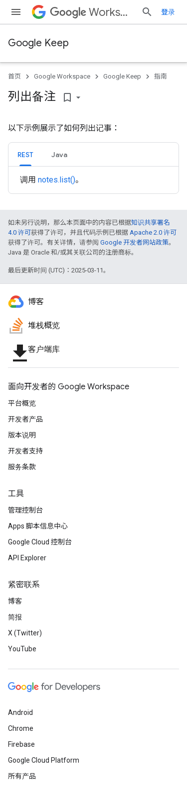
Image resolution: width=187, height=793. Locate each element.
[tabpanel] (93, 180)
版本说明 (22, 435)
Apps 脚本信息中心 (38, 526)
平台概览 (22, 403)
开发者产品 (25, 419)
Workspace (91, 12)
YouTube (22, 649)
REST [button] (25, 154)
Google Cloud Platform (43, 760)
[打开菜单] (16, 12)
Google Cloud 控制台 (40, 542)
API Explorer (27, 558)
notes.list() (56, 179)
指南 (160, 76)
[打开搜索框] (147, 12)
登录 (168, 12)
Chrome (20, 728)
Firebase (21, 744)
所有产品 (22, 776)
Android (20, 712)
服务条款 (22, 467)
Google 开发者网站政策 (134, 242)
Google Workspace (62, 76)
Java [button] (59, 154)
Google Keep (38, 43)
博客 (15, 601)
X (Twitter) (25, 633)
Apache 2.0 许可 (153, 232)
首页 (14, 76)
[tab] (25, 154)
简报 (15, 617)
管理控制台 (25, 510)
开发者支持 (25, 451)
